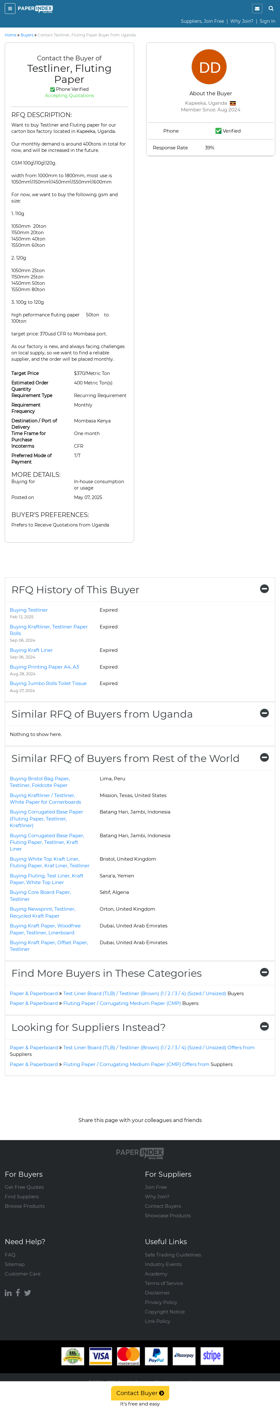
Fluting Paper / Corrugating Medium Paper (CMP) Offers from (148, 1064)
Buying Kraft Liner (31, 650)
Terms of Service (164, 1283)
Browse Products (25, 1206)
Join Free (156, 1187)
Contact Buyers (163, 1206)
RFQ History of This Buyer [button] (140, 589)
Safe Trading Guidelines (173, 1255)
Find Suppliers (22, 1197)
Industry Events (163, 1264)
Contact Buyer (140, 1393)
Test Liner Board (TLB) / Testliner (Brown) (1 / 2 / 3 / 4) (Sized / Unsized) (153, 993)
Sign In (267, 21)
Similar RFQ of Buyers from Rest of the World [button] (140, 758)
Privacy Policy (161, 1302)
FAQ (10, 1255)
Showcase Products (168, 1216)
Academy (156, 1274)
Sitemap (15, 1264)
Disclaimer (157, 1293)
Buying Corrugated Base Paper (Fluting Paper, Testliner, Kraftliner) (46, 818)
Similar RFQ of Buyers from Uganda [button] (140, 714)
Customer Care (22, 1274)
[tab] (140, 590)
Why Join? (241, 21)
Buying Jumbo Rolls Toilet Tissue (48, 683)
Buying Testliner (29, 610)
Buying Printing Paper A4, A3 (44, 667)
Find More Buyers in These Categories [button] (140, 973)
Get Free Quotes (24, 1187)
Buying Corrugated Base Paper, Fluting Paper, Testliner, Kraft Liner (47, 842)
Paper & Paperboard (34, 993)
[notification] (257, 8)
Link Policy (157, 1321)
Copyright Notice (165, 1312)
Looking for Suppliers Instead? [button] (140, 1027)
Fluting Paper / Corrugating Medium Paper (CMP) (130, 1003)
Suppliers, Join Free (202, 21)
